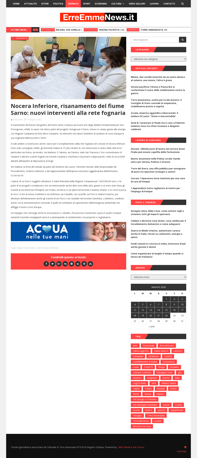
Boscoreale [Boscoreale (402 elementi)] (148, 345)
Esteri (45, 3)
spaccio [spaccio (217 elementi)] (161, 410)
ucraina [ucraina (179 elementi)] (157, 420)
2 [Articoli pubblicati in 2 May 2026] (174, 298)
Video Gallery (137, 3)
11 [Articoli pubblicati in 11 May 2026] (135, 310)
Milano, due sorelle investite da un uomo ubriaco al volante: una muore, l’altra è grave (158, 79)
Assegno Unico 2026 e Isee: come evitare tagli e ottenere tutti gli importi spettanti (157, 212)
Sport (86, 3)
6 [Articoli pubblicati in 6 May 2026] (150, 304)
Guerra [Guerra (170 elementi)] (166, 377)
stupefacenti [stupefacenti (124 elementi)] (177, 410)
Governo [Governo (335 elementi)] (137, 377)
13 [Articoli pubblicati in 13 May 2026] (150, 310)
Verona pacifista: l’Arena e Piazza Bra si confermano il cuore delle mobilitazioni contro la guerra (158, 90)
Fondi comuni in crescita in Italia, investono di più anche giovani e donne (158, 245)
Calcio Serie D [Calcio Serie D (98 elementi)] (161, 350)
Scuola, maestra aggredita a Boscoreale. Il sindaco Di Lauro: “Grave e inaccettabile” (154, 115)
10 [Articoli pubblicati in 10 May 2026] (182, 304)
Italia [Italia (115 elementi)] (177, 377)
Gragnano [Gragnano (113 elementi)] (152, 377)
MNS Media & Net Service (131, 447)
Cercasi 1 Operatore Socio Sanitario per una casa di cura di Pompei (158, 180)
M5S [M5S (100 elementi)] (154, 383)
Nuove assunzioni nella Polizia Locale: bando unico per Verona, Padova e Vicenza (155, 160)
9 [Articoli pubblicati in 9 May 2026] (174, 304)
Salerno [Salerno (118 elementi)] (160, 393)
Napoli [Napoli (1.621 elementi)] (136, 388)
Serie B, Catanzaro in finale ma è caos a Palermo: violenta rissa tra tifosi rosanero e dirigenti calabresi (158, 126)
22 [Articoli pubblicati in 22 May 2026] (166, 315)
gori (39, 247)
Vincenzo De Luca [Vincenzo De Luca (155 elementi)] (142, 426)
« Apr (152, 326)
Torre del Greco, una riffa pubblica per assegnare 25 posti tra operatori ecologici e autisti (158, 170)
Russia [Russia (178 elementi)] (148, 393)
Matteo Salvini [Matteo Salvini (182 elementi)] (169, 383)
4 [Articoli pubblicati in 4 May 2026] (134, 304)
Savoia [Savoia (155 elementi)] (166, 404)
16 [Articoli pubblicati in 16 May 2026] (174, 310)
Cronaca (73, 3)
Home (16, 3)
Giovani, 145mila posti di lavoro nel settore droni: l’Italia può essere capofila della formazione (158, 150)
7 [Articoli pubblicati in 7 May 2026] (158, 304)
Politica (58, 3)
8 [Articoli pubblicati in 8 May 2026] (166, 304)
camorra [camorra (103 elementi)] (178, 350)
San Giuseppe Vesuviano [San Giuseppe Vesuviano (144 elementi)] (145, 404)
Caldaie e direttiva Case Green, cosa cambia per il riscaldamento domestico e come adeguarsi (158, 222)
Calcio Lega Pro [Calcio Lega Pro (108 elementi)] (141, 350)
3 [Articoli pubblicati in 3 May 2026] (182, 298)
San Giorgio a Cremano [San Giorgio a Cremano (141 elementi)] (144, 399)
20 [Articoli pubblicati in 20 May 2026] (150, 315)
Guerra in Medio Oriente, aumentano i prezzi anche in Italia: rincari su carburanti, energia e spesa (156, 234)
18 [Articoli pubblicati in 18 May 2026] (135, 315)
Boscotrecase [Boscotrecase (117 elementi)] (167, 345)
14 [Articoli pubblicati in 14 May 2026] (158, 310)
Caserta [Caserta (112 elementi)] (168, 356)
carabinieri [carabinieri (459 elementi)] (154, 356)
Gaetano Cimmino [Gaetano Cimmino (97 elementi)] (142, 372)
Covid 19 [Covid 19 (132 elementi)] (148, 367)
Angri (19, 247)
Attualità (30, 3)
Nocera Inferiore (50, 247)
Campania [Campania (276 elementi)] (138, 356)
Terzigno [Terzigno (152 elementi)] (137, 415)
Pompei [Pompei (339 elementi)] (161, 388)
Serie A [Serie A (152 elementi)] (148, 410)
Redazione (18, 119)
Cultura (116, 3)
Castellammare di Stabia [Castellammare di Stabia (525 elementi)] (145, 361)
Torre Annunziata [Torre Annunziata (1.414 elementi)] (156, 415)
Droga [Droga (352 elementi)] (161, 367)
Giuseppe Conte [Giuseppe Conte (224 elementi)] (165, 372)
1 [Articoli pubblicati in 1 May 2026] (166, 298)
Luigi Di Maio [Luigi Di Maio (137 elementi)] (139, 383)
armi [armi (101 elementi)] (135, 345)
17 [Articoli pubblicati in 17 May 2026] (182, 310)
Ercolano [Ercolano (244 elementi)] (174, 367)
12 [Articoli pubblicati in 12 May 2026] (142, 310)
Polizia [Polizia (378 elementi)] (148, 388)
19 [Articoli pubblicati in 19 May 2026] (142, 315)
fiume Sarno (29, 247)
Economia (101, 3)
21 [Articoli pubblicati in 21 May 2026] (158, 315)
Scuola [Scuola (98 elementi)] (136, 410)
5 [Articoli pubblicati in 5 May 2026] (142, 304)
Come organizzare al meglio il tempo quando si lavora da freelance (157, 255)
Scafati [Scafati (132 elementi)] (178, 404)
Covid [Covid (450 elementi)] (136, 367)
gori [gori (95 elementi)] (180, 372)
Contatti (169, 3)
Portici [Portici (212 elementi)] (173, 388)
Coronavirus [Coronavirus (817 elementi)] (169, 361)
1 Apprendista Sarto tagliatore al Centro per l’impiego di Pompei (155, 190)
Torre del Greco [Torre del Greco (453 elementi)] (141, 420)
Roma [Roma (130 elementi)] (136, 393)
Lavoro (154, 3)
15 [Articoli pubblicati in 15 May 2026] (166, 310)
